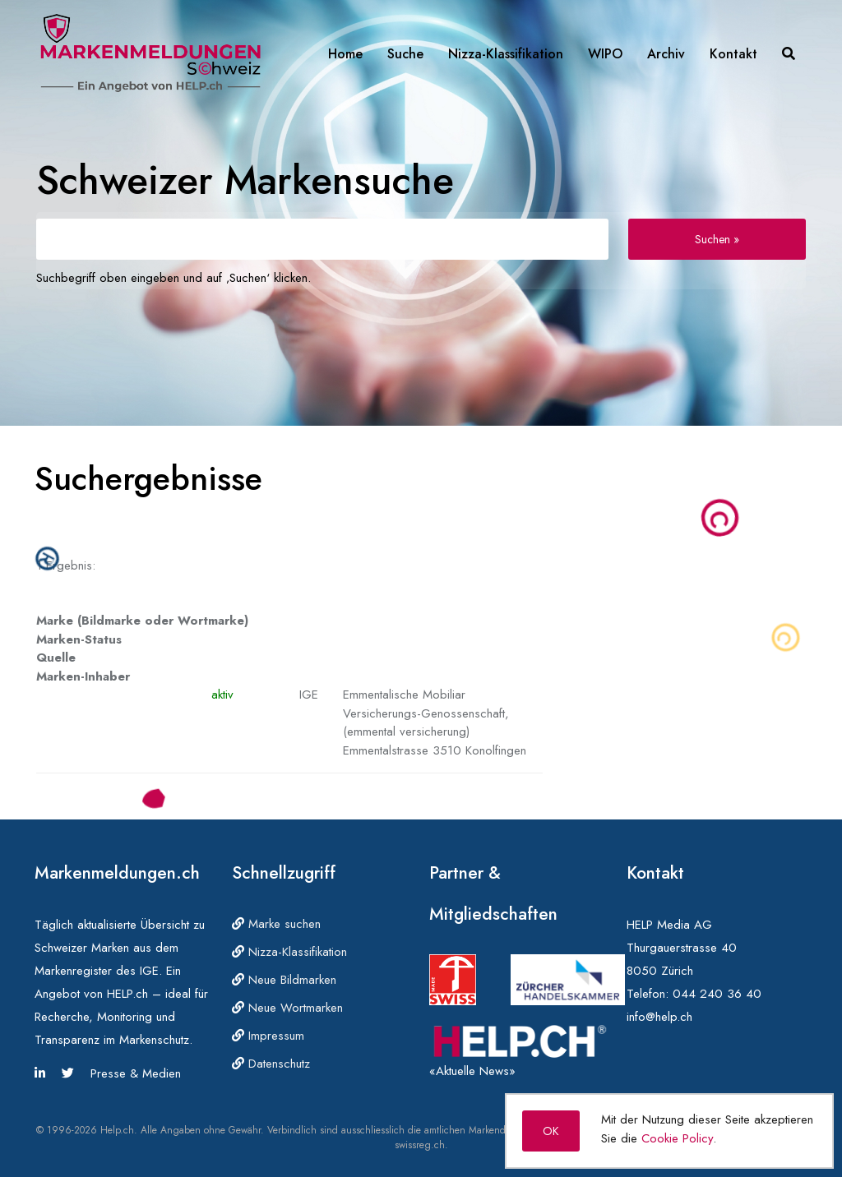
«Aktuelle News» (472, 1071)
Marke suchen (276, 924)
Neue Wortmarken (287, 1008)
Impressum (268, 1036)
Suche (405, 53)
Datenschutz (271, 1064)
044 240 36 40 (717, 994)
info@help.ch (659, 1017)
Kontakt (733, 53)
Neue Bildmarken (284, 980)
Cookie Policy (677, 1138)
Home (345, 53)
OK (551, 1131)
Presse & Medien (135, 1073)
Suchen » (717, 239)
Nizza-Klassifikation (505, 53)
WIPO (605, 53)
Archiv (666, 53)
